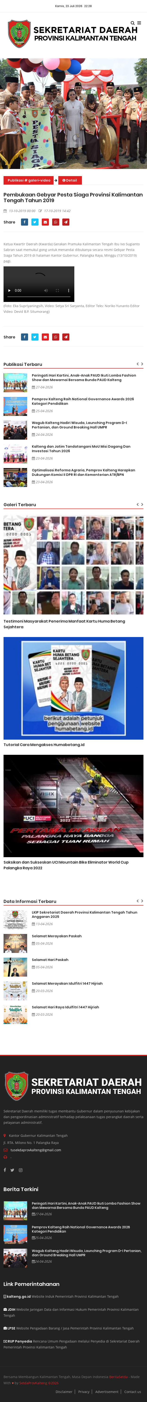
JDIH (9, 1309)
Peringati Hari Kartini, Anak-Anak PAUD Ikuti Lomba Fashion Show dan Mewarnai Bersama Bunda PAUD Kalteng (84, 377)
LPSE (9, 1328)
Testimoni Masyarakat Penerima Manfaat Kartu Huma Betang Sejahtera (64, 624)
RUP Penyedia (18, 1341)
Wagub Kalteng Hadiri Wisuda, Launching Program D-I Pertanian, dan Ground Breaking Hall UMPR (79, 425)
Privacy (83, 1391)
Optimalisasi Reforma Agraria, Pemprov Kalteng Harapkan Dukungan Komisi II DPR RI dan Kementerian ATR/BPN (83, 472)
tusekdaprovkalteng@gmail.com (36, 1150)
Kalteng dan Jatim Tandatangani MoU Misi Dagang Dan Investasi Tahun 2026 (81, 448)
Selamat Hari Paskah (50, 960)
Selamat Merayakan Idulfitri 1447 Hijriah (67, 983)
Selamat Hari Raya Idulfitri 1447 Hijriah (65, 1007)
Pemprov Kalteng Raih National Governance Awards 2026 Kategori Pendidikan (83, 401)
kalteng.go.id (17, 1296)
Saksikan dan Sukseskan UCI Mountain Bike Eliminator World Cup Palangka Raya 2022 (66, 865)
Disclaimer (64, 1391)
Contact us (132, 1391)
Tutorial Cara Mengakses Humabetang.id (44, 744)
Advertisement (106, 1391)
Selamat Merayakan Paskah (57, 936)
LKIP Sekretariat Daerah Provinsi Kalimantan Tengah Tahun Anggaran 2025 (84, 914)
